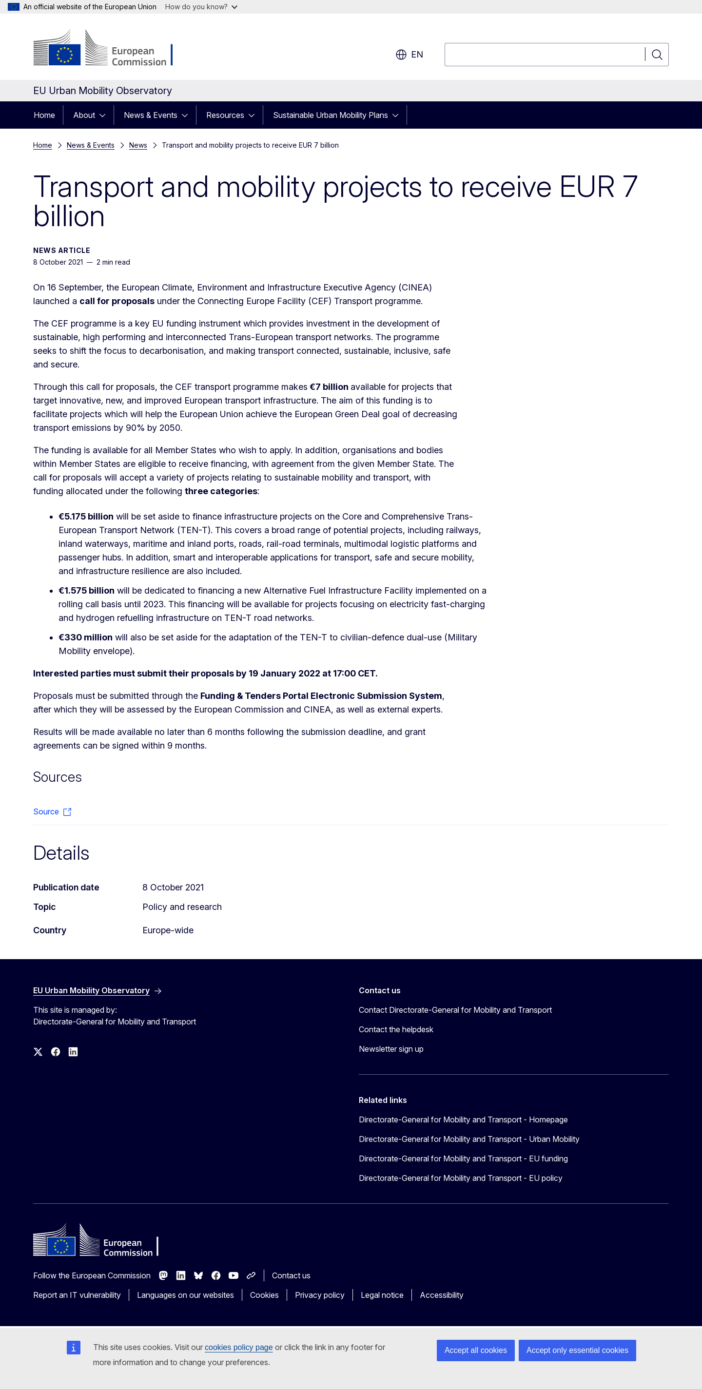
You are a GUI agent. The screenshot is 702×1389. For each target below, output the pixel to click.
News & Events (150, 115)
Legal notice (382, 1295)
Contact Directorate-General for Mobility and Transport (455, 1010)
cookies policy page (239, 1347)
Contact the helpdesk (396, 1029)
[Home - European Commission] (112, 48)
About (84, 115)
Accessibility (442, 1295)
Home (44, 115)
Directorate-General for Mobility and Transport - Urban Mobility (469, 1139)
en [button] (409, 54)
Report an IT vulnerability (77, 1295)
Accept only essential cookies (577, 1350)
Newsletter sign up (391, 1049)
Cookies (264, 1295)
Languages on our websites (185, 1295)
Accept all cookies (476, 1350)
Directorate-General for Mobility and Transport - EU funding (463, 1158)
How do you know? (201, 6)
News (138, 145)
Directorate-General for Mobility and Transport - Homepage (463, 1119)
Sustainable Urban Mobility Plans (330, 115)
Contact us (291, 1275)
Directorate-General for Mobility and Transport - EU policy (461, 1178)
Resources (225, 115)
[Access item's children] (105, 115)
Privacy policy (320, 1295)
